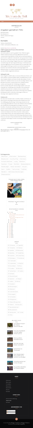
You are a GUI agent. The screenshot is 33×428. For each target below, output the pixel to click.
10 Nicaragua (11, 258)
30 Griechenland (13, 291)
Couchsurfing (14, 159)
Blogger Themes (25, 422)
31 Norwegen (12, 294)
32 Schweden (12, 296)
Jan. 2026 (12, 222)
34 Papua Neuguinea (14, 302)
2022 (10, 227)
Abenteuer (4, 156)
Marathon (22, 161)
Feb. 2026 (12, 221)
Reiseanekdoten (25, 164)
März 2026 (12, 219)
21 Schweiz (11, 273)
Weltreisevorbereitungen (15, 171)
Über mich (8, 382)
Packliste (4, 164)
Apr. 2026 (12, 213)
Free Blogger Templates (14, 422)
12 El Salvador (12, 260)
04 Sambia (11, 250)
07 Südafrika (20, 253)
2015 (10, 237)
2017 (10, 234)
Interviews (23, 159)
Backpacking (22, 156)
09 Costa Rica (20, 255)
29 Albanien (11, 289)
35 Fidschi (11, 304)
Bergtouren (4, 159)
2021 (10, 229)
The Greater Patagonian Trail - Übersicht (16, 218)
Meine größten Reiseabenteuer (16, 214)
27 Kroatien (11, 284)
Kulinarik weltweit (6, 161)
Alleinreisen (12, 156)
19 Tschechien (12, 271)
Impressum (8, 400)
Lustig (16, 161)
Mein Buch (8, 387)
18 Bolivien (19, 268)
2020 (10, 230)
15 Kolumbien (12, 266)
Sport (3, 169)
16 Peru (19, 266)
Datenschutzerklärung (11, 398)
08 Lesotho (11, 255)
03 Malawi (19, 247)
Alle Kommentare (11, 413)
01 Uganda (20, 245)
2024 (10, 225)
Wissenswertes (5, 174)
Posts (8, 410)
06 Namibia (11, 253)
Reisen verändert (16, 166)
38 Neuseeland (12, 309)
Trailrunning (15, 169)
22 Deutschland (12, 276)
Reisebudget (5, 166)
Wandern (4, 171)
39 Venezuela (12, 312)
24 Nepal (18, 278)
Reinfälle (16, 164)
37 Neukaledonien (13, 307)
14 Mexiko (20, 263)
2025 (10, 223)
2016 (10, 236)
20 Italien (20, 271)
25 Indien (10, 281)
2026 (10, 212)
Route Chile (12, 216)
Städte (8, 169)
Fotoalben (8, 384)
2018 (10, 233)
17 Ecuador (11, 268)
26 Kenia (17, 281)
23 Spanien (11, 278)
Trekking (23, 169)
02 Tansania (11, 247)
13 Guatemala (12, 263)
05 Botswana (19, 250)
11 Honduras (20, 258)
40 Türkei (20, 312)
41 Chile (10, 315)
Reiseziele (8, 386)
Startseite (8, 380)
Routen (24, 166)
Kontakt (8, 391)
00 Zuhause (11, 245)
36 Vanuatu (18, 304)
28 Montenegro (12, 286)
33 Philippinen (12, 299)
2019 (10, 231)
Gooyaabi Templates (20, 424)
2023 (10, 226)
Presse (10, 164)
